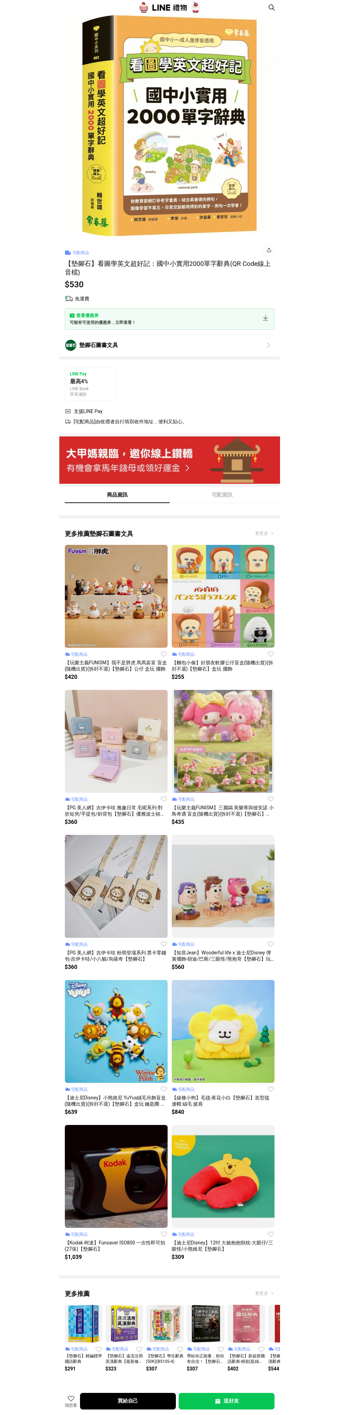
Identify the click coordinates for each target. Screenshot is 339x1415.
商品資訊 (117, 495)
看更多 (262, 533)
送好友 (226, 1401)
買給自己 (128, 1401)
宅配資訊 (222, 495)
